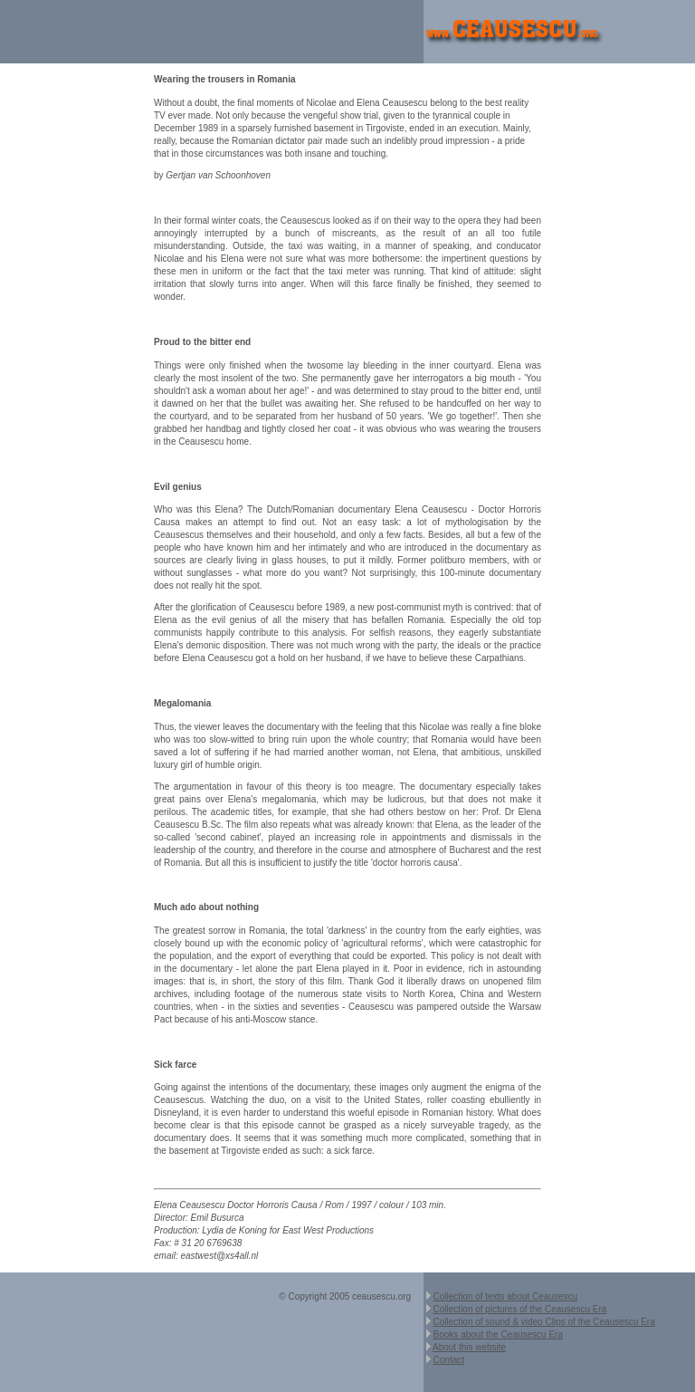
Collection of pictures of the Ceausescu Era (520, 1309)
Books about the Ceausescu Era (498, 1334)
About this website (469, 1347)
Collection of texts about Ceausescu (505, 1296)
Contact (448, 1360)
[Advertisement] (212, 32)
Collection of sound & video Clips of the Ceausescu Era (544, 1322)
